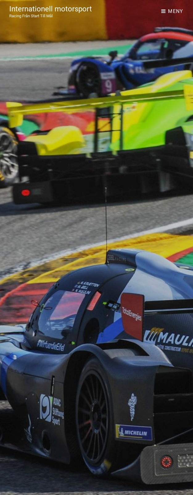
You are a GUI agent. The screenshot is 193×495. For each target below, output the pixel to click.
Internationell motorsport (50, 9)
